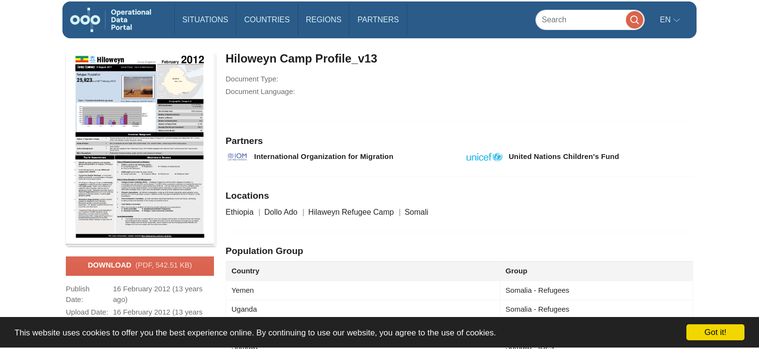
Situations (205, 20)
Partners (378, 20)
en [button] (666, 20)
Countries (266, 20)
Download (140, 265)
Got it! (715, 332)
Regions (324, 20)
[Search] (590, 20)
